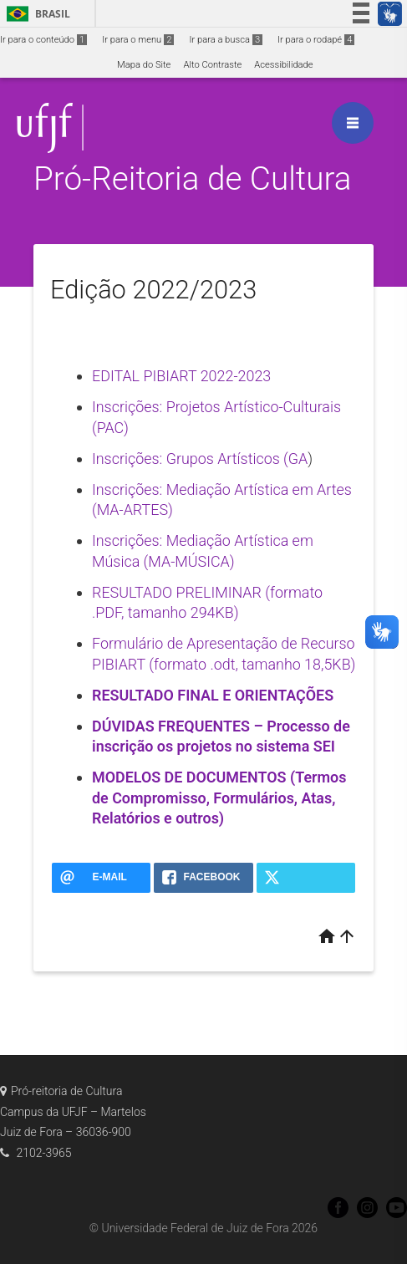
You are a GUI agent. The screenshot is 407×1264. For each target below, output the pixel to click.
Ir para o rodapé (315, 39)
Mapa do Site (143, 64)
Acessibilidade (283, 64)
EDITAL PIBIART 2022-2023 (181, 376)
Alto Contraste (212, 64)
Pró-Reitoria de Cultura (192, 178)
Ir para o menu (138, 39)
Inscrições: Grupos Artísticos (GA (200, 458)
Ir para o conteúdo (43, 39)
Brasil (35, 14)
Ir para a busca (225, 39)
